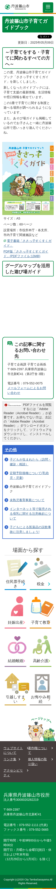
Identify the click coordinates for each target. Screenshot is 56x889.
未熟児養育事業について (27, 500)
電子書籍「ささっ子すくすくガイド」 (27, 243)
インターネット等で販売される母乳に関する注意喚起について (30, 513)
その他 (11, 449)
